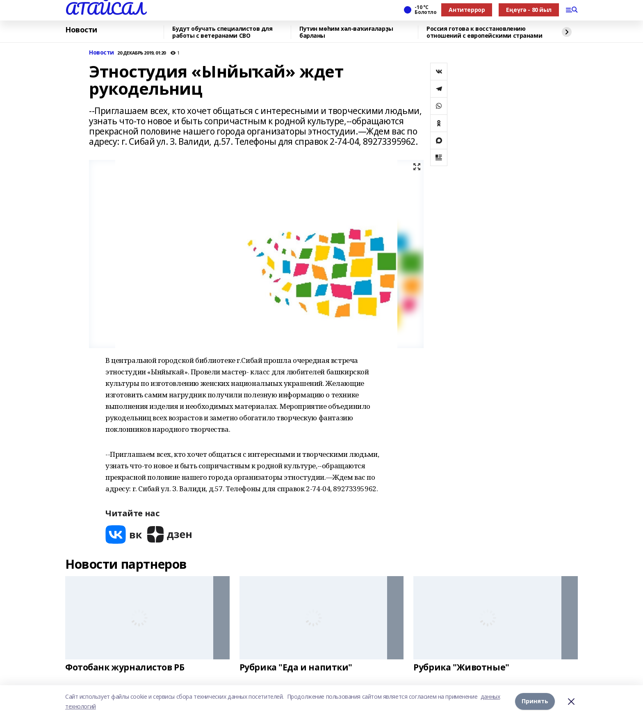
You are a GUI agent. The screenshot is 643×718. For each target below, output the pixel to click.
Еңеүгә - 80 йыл (529, 10)
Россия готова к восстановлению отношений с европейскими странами (484, 32)
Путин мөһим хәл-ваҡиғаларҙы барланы (346, 32)
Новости (81, 29)
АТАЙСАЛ (105, 8)
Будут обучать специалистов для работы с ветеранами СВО (222, 32)
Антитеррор (467, 10)
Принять (535, 701)
